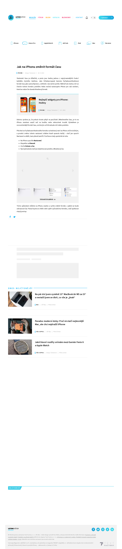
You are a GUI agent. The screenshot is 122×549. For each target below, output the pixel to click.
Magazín (32, 17)
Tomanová (30, 73)
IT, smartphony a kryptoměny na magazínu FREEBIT (43, 543)
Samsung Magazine (13, 543)
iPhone (20, 73)
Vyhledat (108, 18)
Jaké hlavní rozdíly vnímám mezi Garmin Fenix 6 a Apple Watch (59, 344)
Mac (37, 305)
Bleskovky (66, 17)
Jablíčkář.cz (23, 543)
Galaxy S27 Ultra (52, 545)
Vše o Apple (40, 332)
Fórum (40, 17)
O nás (19, 539)
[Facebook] (93, 529)
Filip (43, 305)
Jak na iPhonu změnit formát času (39, 67)
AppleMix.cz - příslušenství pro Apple (69, 543)
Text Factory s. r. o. (30, 535)
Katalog (56, 17)
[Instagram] (103, 529)
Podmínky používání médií (25, 537)
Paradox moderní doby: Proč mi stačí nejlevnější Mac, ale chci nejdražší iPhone (59, 323)
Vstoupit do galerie (47, 199)
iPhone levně (17, 545)
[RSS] (112, 529)
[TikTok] (107, 529)
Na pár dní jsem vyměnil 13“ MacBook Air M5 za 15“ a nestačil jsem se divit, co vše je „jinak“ (60, 296)
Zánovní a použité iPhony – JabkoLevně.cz (34, 545)
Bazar (48, 17)
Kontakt (79, 17)
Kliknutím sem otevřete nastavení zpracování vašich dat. (38, 539)
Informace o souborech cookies (66, 537)
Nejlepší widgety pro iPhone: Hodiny (53, 101)
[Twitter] (98, 529)
